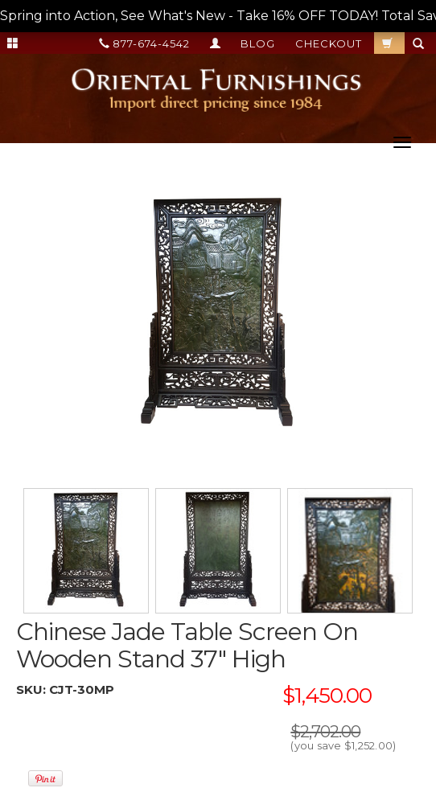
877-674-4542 (144, 43)
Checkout (328, 43)
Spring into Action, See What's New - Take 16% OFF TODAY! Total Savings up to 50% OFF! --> (218, 16)
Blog (258, 43)
